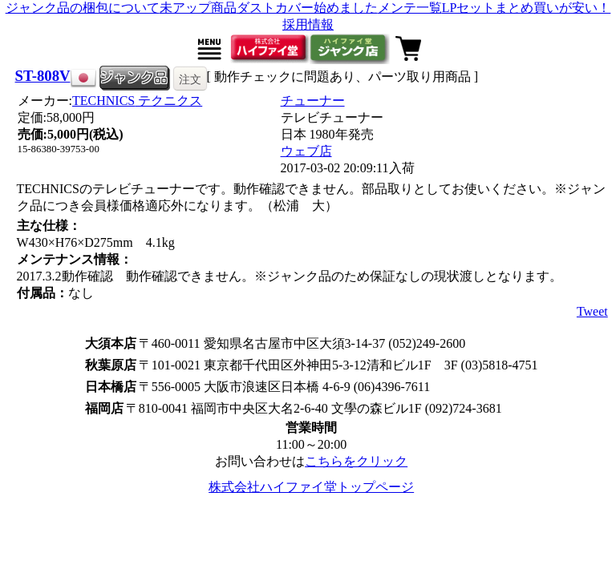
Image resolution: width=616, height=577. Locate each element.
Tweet (592, 311)
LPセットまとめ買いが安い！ (526, 7)
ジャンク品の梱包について (83, 7)
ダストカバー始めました (307, 7)
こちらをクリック (356, 461)
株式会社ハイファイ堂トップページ (311, 487)
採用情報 (308, 24)
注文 (190, 79)
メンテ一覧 (410, 7)
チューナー (313, 100)
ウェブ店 (306, 151)
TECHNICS (137, 100)
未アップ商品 (198, 7)
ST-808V (43, 75)
